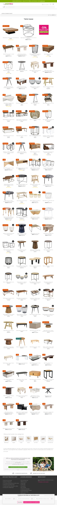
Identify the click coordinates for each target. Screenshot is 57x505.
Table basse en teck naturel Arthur (22, 201)
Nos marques (23, 487)
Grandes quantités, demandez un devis (10, 486)
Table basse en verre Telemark (22, 363)
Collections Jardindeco (25, 488)
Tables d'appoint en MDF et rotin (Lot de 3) (35, 201)
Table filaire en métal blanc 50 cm (48, 201)
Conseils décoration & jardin (26, 490)
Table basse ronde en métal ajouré (8, 266)
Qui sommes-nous (24, 480)
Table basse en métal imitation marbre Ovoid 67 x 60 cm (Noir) (48, 185)
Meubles (7, 13)
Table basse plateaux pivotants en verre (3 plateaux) (28, 38)
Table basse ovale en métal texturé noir (22, 380)
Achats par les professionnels (8, 484)
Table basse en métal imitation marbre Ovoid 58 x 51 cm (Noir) (8, 201)
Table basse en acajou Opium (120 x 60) (8, 363)
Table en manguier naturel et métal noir (35, 266)
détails (20, 496)
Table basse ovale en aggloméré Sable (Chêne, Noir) (8, 413)
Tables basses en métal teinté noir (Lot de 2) (21, 217)
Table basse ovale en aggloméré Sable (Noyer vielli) (48, 71)
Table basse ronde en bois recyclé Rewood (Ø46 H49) (35, 250)
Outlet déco (23, 484)
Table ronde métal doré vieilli (21, 70)
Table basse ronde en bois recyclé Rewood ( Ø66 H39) (8, 347)
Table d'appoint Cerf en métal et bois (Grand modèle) (35, 282)
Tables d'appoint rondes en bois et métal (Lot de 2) (22, 315)
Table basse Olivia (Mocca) (22, 428)
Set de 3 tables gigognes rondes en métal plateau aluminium (48, 168)
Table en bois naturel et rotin (21, 346)
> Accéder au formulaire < (43, 482)
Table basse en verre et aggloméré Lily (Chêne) (35, 217)
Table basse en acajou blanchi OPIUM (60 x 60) (21, 396)
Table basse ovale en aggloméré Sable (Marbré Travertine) (22, 55)
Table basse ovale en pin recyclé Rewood (48, 282)
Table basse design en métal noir (8, 71)
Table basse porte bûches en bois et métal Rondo (48, 152)
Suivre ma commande (7, 480)
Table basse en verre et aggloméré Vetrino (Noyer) (22, 87)
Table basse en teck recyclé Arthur (8, 331)
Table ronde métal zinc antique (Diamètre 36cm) (22, 152)
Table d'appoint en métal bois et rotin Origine (48, 120)
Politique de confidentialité (8, 487)
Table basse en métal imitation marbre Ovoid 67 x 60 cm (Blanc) (48, 218)
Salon (11, 13)
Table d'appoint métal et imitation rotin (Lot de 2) (35, 168)
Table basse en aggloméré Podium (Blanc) (8, 104)
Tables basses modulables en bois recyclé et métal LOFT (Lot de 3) (21, 120)
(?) (11, 498)
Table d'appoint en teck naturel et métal (21, 250)
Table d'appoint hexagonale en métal (35, 136)
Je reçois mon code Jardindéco (18, 467)
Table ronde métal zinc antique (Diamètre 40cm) (8, 87)
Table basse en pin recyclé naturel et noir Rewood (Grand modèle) (48, 331)
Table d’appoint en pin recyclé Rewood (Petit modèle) (8, 315)
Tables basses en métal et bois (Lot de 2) (8, 120)
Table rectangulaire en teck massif (48, 87)
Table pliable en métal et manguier (48, 250)
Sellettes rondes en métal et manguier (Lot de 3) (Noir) (8, 152)
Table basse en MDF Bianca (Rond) (8, 396)
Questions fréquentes (7, 481)
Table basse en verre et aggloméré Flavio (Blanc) (35, 396)
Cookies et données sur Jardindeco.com (28, 495)
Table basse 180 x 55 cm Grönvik (48, 363)
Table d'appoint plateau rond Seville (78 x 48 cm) (21, 185)
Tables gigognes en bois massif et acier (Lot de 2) (8, 185)
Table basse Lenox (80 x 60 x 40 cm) (35, 331)
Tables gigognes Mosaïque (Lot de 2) (8, 250)
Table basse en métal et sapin (21, 330)
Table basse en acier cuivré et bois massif (8, 299)
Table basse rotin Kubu (35, 233)
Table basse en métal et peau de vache (35, 315)
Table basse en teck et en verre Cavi (22, 104)
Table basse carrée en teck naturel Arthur (35, 185)
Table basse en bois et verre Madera (8, 168)
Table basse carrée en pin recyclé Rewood (11, 37)
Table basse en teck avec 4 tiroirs (35, 152)
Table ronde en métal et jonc (8, 282)
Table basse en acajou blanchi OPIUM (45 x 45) (35, 71)
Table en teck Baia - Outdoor (48, 265)
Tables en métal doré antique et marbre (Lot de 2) (8, 234)
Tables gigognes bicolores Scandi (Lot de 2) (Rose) (8, 217)
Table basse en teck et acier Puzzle (8, 136)
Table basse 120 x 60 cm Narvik (8, 428)
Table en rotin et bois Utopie (35, 119)
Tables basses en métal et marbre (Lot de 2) (35, 87)
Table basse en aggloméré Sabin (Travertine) (48, 412)
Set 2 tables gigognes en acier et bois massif (48, 299)
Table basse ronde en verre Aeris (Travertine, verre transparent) (35, 413)
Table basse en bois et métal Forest (8, 54)
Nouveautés (23, 486)
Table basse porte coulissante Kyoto (35, 380)
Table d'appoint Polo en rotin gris (48, 104)
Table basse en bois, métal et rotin (21, 136)
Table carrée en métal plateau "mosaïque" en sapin (48, 380)
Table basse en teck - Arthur (35, 346)
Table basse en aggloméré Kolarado (8, 380)
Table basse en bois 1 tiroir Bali (22, 167)
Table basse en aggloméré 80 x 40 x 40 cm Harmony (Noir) (21, 412)
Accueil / (3, 13)
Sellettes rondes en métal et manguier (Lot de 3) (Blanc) (48, 136)
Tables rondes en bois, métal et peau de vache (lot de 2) (48, 347)
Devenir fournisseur (24, 491)
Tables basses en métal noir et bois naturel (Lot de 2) (48, 315)
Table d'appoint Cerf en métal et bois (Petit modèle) (21, 266)
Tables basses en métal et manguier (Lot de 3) (22, 282)
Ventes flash (23, 483)
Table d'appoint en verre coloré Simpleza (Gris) (21, 234)
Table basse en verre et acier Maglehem (35, 363)
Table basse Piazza (48, 395)
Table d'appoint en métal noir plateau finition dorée (35, 54)
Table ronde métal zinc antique (35, 104)
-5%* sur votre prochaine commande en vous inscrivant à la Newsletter (18, 459)
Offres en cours (24, 481)
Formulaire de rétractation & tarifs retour (11, 483)
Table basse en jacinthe (48, 54)
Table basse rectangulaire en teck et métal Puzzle (21, 299)
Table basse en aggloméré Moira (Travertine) (48, 234)
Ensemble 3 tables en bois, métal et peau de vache (35, 299)
